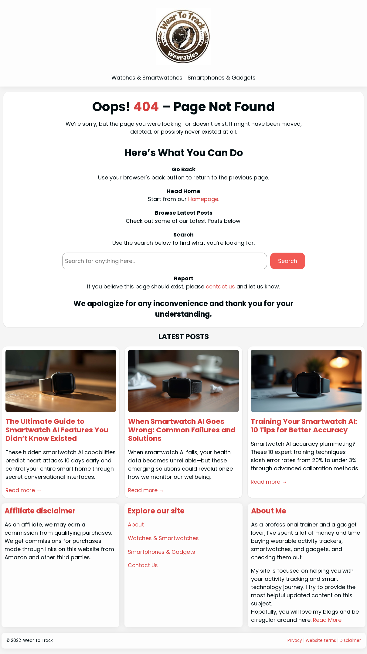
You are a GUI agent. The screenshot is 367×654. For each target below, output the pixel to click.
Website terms (321, 641)
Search (287, 261)
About (136, 525)
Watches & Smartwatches (163, 538)
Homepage (203, 199)
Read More (327, 620)
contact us (220, 286)
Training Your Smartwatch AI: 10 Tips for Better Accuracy (305, 426)
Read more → (23, 491)
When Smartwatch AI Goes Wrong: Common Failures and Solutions (183, 430)
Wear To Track (38, 641)
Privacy (294, 641)
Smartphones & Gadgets (162, 552)
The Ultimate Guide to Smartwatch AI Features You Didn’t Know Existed (57, 430)
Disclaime (349, 641)
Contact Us (143, 566)
